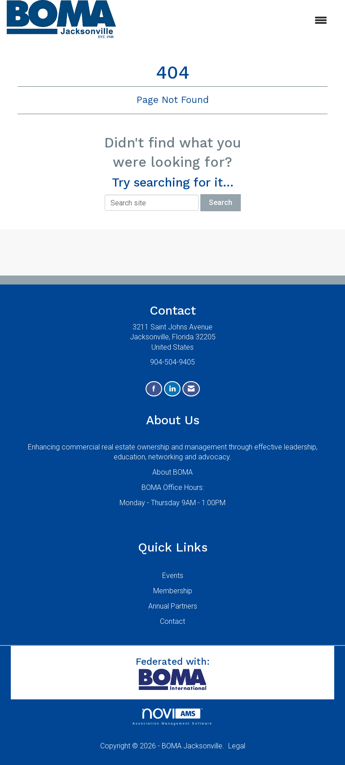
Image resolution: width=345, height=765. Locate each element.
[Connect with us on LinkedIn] (172, 389)
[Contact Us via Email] (191, 389)
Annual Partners (172, 606)
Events (172, 575)
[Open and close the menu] (226, 21)
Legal (236, 746)
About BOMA (172, 472)
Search (220, 202)
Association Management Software (172, 716)
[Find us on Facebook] (154, 389)
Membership (172, 591)
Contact (172, 621)
